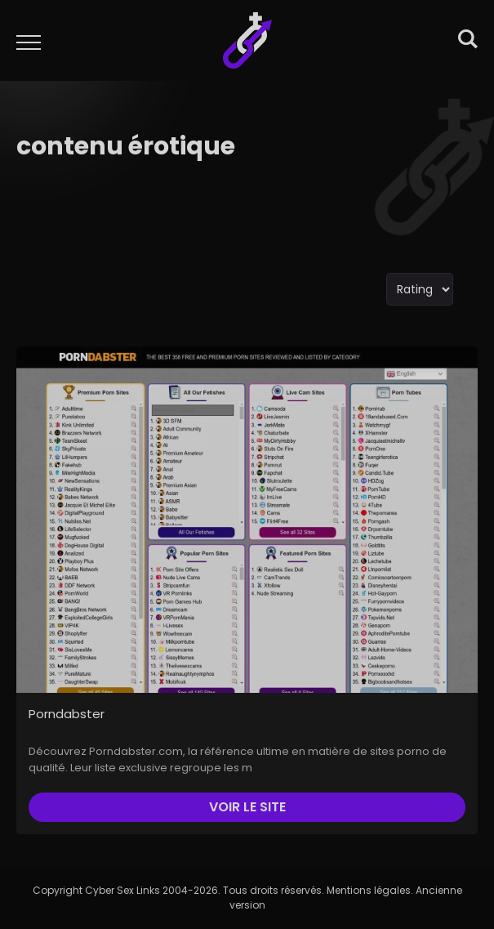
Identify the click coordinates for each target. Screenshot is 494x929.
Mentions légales (369, 890)
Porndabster (67, 713)
